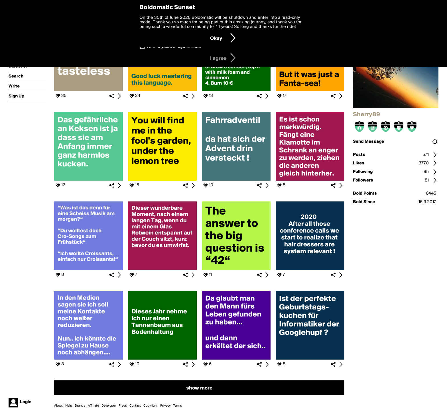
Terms (177, 405)
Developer (108, 405)
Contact (135, 405)
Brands (80, 405)
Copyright (150, 405)
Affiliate (93, 405)
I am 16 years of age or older (174, 46)
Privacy (165, 405)
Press (123, 405)
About (58, 405)
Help (68, 405)
